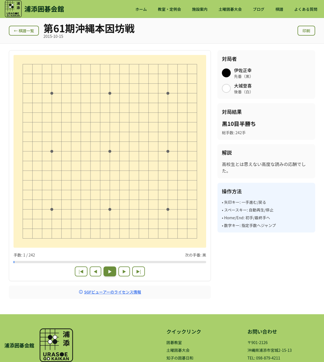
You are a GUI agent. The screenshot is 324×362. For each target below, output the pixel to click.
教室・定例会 (169, 9)
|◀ (81, 271)
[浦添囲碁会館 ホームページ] (34, 9)
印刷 (306, 30)
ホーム (141, 9)
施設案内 (200, 9)
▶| (138, 271)
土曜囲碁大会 (230, 9)
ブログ (258, 9)
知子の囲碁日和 (179, 358)
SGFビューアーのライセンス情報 (110, 292)
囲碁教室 (174, 342)
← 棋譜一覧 (24, 30)
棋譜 (279, 9)
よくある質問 (305, 9)
